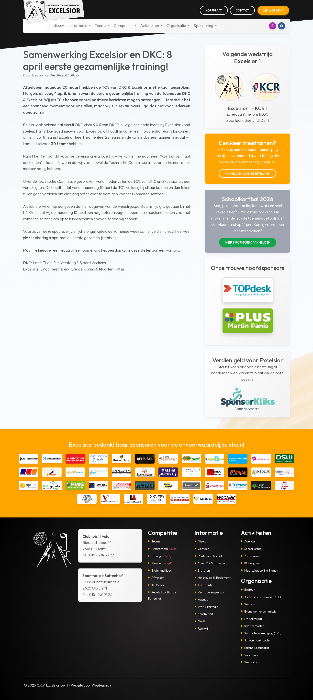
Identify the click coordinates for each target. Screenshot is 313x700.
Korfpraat (214, 10)
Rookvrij (201, 628)
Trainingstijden (160, 570)
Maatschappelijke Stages (259, 570)
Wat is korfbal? (206, 607)
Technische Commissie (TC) (261, 597)
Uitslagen (161, 556)
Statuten (202, 570)
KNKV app (156, 585)
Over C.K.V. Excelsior (210, 563)
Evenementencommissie (258, 611)
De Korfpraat (251, 619)
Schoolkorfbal (251, 549)
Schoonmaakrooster (256, 640)
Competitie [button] (123, 25)
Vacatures (249, 655)
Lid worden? (273, 10)
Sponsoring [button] (204, 25)
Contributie (203, 585)
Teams (154, 541)
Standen (160, 563)
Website (248, 604)
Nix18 (199, 621)
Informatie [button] (78, 25)
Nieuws (59, 25)
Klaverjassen (251, 563)
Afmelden (156, 577)
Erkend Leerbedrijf (255, 648)
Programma (162, 549)
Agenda (201, 599)
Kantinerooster (252, 626)
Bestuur (248, 589)
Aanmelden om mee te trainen (247, 173)
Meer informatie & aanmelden (247, 242)
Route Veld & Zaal (208, 556)
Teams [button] (101, 25)
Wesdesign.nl (102, 685)
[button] (272, 25)
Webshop (249, 662)
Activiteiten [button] (150, 25)
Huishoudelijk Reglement (212, 577)
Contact (242, 10)
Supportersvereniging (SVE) (261, 633)
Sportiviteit (203, 614)
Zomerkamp (250, 556)
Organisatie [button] (177, 25)
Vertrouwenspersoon (209, 592)
